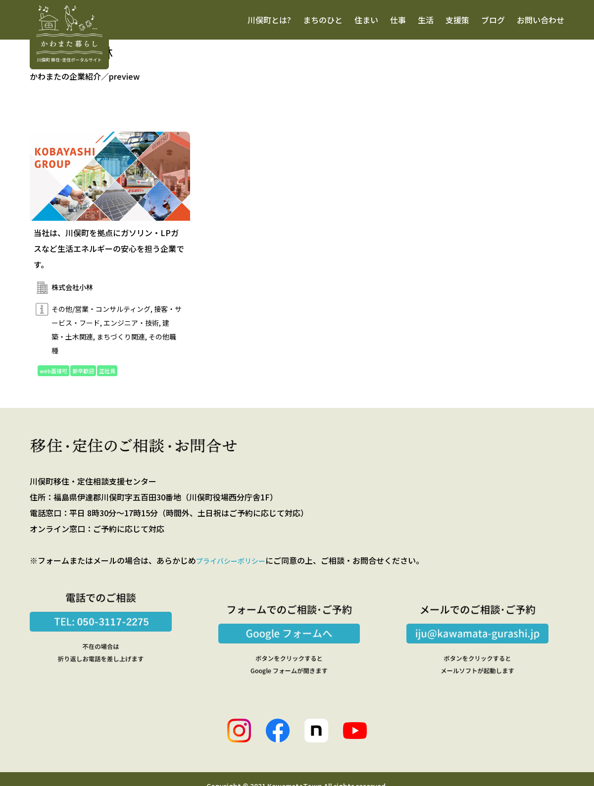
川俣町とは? (269, 20)
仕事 (398, 20)
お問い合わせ (540, 20)
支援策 (457, 20)
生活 (426, 20)
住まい (366, 20)
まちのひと (323, 20)
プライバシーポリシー (235, 562)
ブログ (493, 20)
